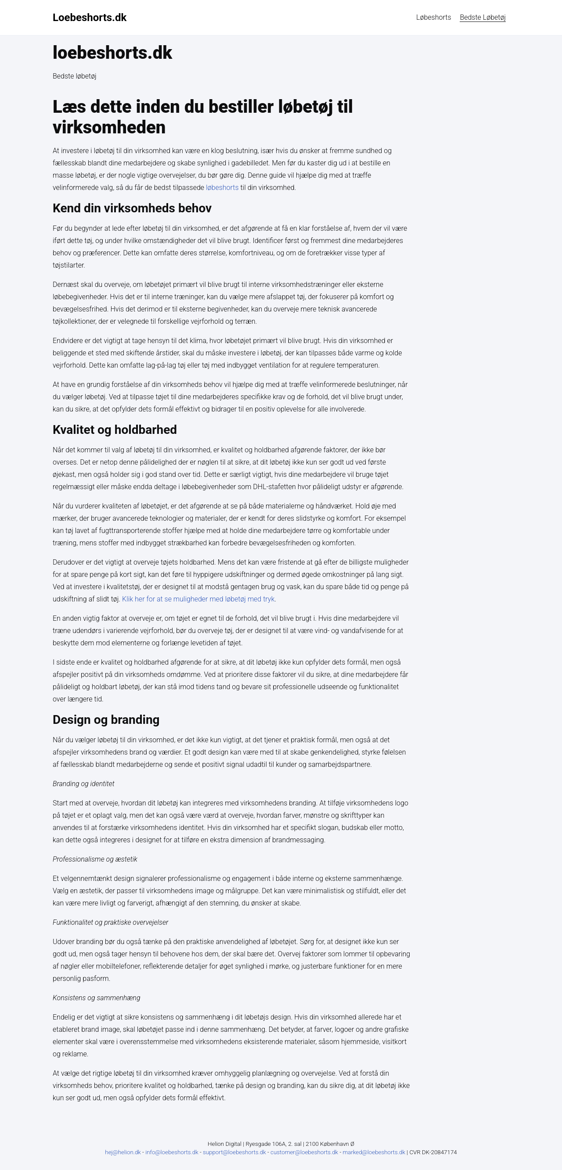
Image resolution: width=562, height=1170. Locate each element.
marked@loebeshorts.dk (374, 1152)
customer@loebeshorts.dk (304, 1152)
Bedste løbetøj (483, 17)
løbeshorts (433, 17)
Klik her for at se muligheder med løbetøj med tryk (198, 599)
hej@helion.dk (123, 1152)
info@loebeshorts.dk (172, 1152)
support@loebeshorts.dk (235, 1152)
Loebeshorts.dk (89, 17)
